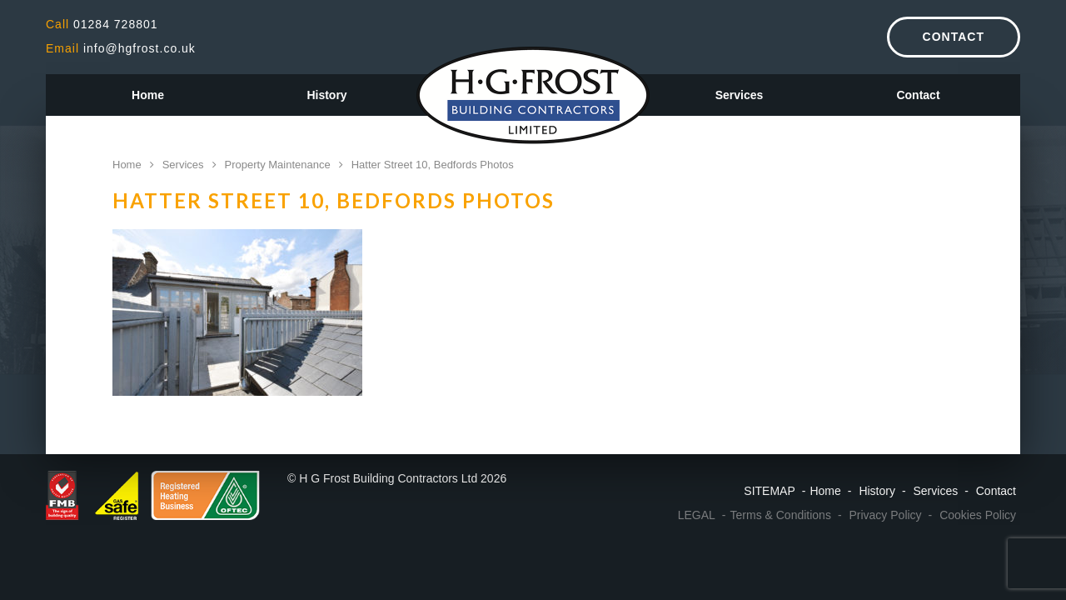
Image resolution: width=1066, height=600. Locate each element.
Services (739, 95)
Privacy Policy (885, 515)
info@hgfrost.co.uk (121, 48)
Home (148, 95)
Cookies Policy (977, 515)
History (326, 95)
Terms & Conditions (780, 515)
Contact (953, 36)
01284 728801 (102, 24)
